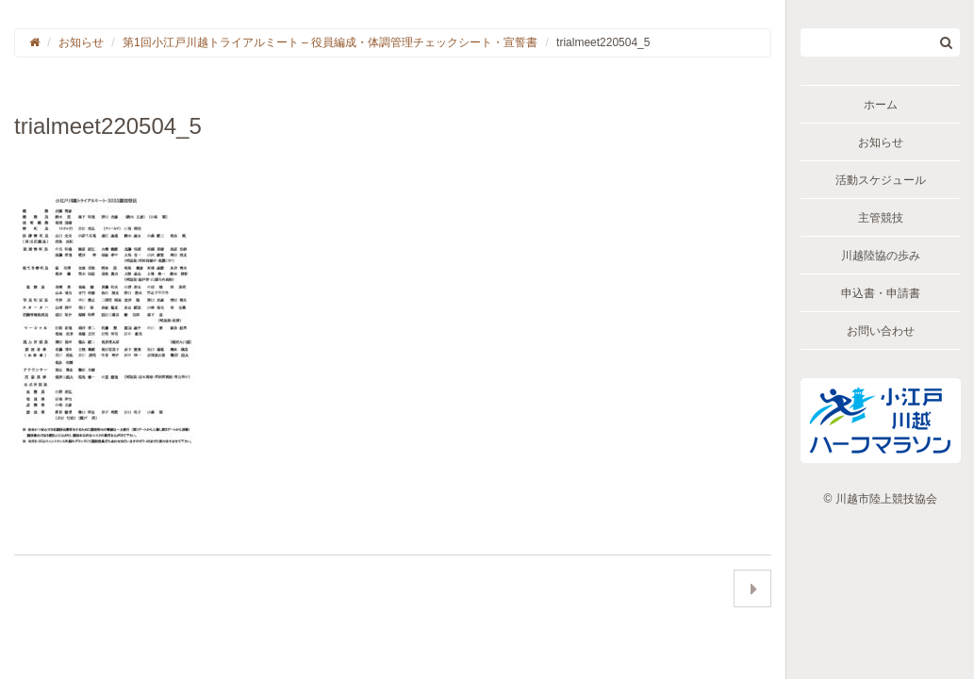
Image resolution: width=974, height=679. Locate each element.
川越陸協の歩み (880, 255)
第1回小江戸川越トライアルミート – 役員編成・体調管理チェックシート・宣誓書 (330, 42)
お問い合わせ (881, 331)
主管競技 (880, 217)
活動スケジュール (880, 180)
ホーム (881, 104)
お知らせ (880, 142)
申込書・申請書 (880, 293)
